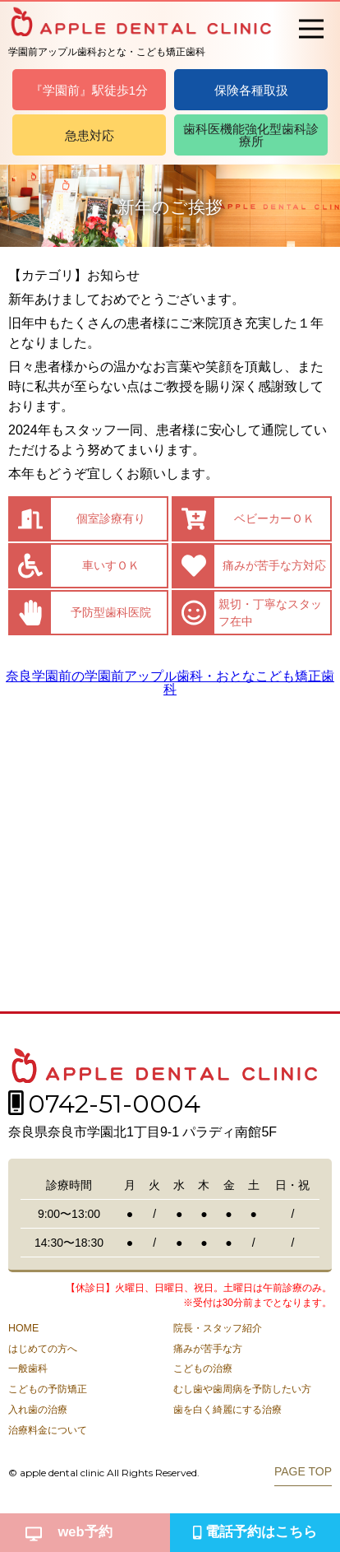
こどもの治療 (202, 1368)
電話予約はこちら (255, 1532)
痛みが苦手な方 (207, 1349)
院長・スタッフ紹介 (217, 1328)
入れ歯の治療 (37, 1409)
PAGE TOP (303, 1472)
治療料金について (47, 1430)
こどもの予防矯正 (47, 1389)
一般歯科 (28, 1368)
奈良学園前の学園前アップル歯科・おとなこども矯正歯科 (170, 682)
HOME (23, 1328)
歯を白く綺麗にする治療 (227, 1409)
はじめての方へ (42, 1349)
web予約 (69, 1532)
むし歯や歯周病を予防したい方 (242, 1389)
